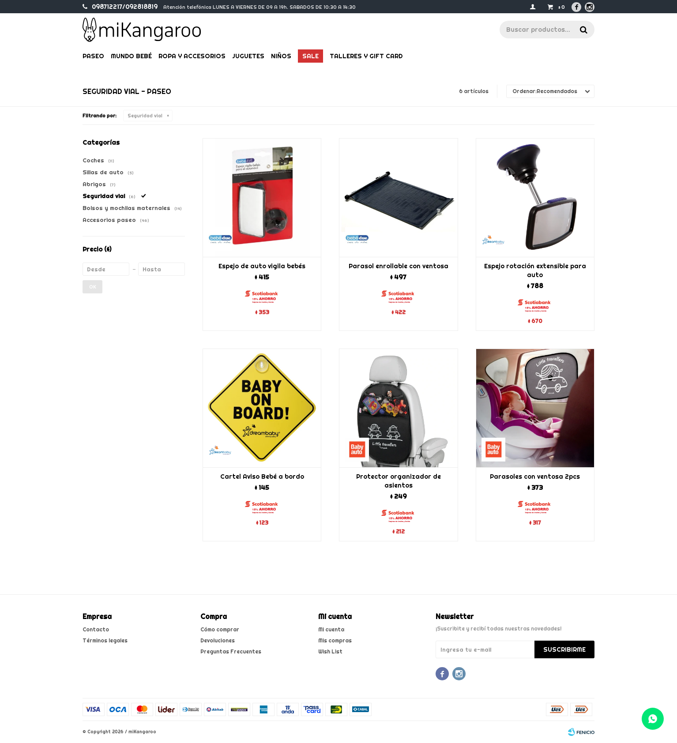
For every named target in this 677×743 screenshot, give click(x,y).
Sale (310, 56)
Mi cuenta (331, 629)
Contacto (96, 629)
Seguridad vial (145, 116)
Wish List (330, 651)
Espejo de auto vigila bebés (261, 266)
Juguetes (248, 56)
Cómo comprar (219, 629)
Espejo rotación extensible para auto (535, 270)
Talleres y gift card (366, 56)
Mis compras (335, 640)
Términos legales (105, 640)
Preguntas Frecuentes (230, 651)
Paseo (93, 56)
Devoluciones (217, 640)
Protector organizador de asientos (398, 481)
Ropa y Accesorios (192, 56)
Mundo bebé (131, 56)
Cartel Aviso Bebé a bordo (262, 476)
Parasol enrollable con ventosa (398, 266)
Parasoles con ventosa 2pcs (535, 476)
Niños (281, 56)
